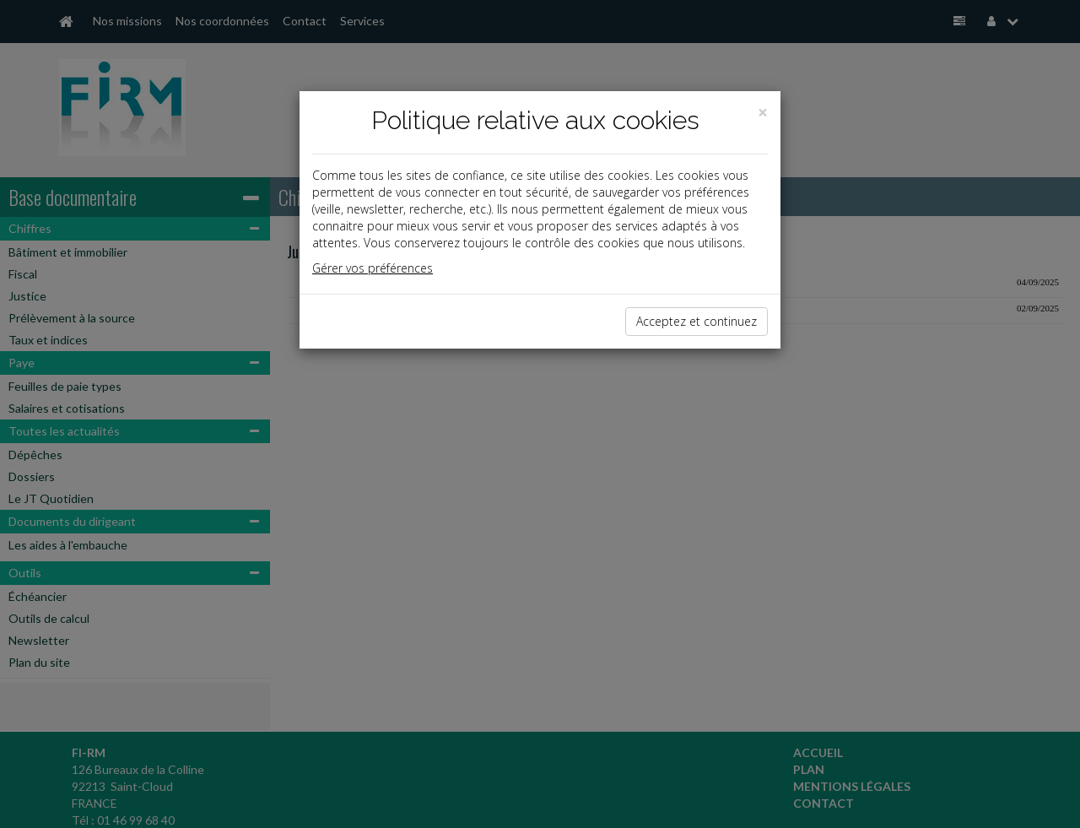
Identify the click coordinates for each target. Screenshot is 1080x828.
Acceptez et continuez (696, 321)
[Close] (763, 113)
